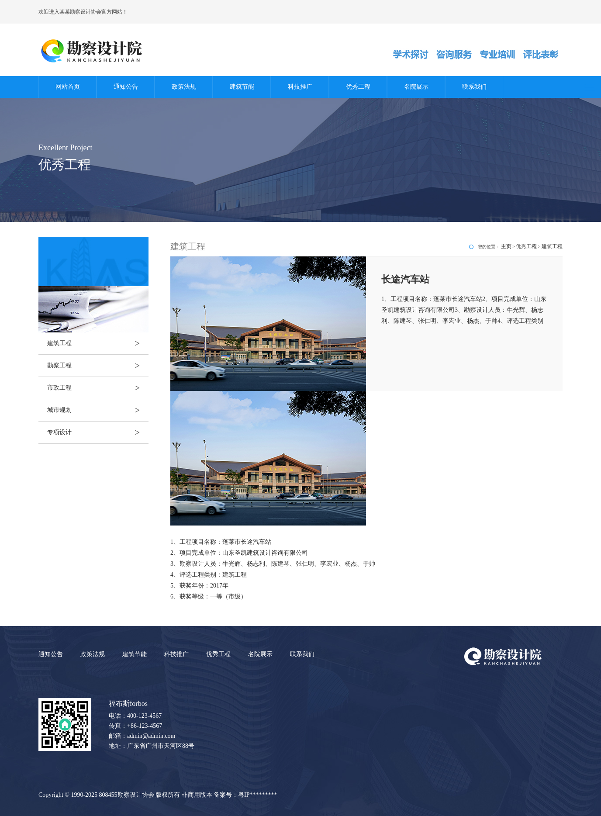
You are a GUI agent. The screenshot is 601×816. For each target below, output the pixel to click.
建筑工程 (98, 343)
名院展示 (416, 86)
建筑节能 (242, 86)
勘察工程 (98, 366)
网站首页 (67, 86)
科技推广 (300, 86)
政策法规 (184, 86)
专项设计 (98, 432)
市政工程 (98, 388)
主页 (506, 246)
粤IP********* (257, 795)
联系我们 (474, 86)
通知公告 (126, 86)
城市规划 (98, 410)
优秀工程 (358, 86)
